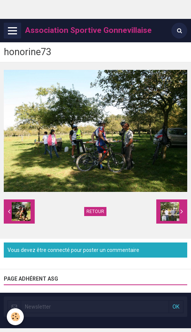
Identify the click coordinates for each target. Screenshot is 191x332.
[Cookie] (15, 316)
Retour (95, 211)
